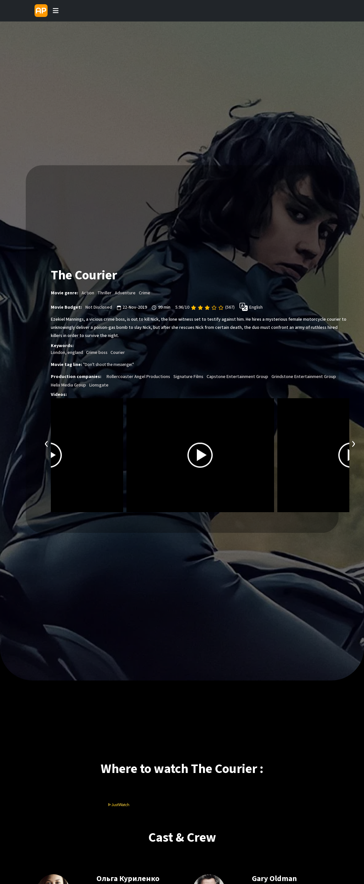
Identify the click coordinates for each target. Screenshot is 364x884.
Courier (117, 353)
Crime (144, 293)
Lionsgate (99, 385)
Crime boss (97, 353)
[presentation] (46, 443)
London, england (67, 353)
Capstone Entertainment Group (237, 377)
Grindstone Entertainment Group (303, 377)
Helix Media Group (68, 385)
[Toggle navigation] (56, 11)
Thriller (104, 293)
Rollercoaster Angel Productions (138, 377)
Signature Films (188, 377)
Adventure (125, 293)
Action (87, 293)
